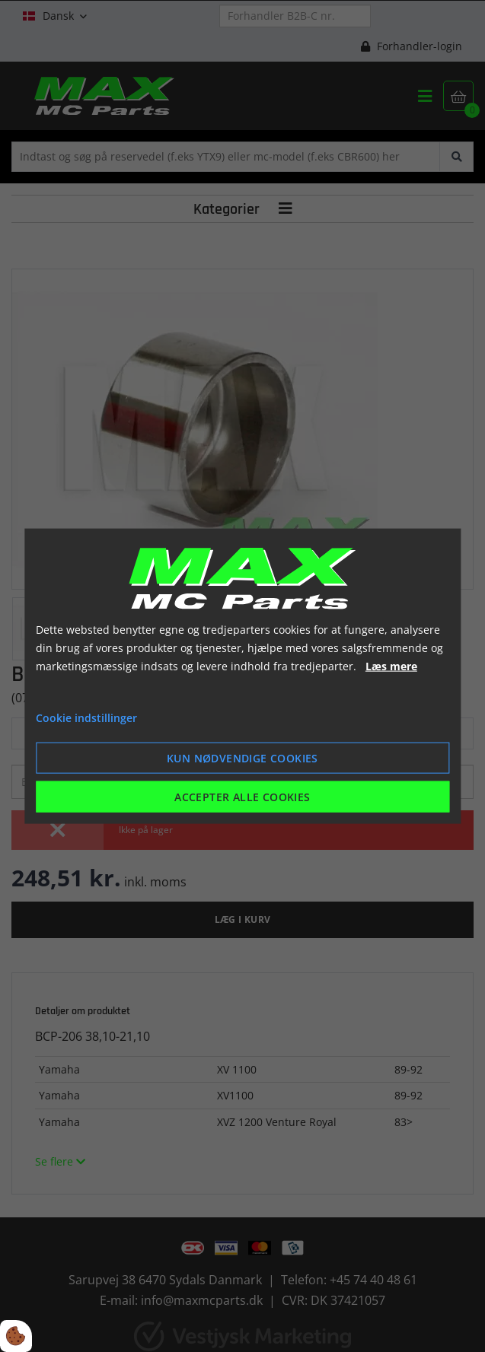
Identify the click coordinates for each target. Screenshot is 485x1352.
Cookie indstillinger (86, 718)
